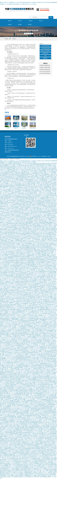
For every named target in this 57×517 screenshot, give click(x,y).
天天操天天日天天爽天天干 (5, 184)
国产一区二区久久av (36, 189)
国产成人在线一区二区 (10, 285)
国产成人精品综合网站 (10, 379)
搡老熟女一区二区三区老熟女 (42, 224)
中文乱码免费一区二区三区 (6, 216)
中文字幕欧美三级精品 (50, 289)
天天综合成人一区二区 (42, 314)
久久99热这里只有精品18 (33, 401)
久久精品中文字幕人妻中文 (50, 405)
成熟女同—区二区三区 (13, 293)
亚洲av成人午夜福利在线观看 (11, 439)
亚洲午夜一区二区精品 (12, 195)
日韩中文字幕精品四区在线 (13, 229)
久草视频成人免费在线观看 (20, 178)
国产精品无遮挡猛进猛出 (40, 201)
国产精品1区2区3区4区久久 (32, 293)
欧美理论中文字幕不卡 (45, 189)
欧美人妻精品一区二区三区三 (20, 235)
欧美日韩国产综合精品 (19, 206)
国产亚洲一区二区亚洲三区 (47, 225)
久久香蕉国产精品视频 (18, 253)
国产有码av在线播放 (30, 331)
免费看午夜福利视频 (30, 334)
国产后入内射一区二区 (40, 194)
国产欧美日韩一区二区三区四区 (12, 217)
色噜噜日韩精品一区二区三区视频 (21, 191)
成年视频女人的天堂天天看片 (33, 277)
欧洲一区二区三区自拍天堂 (8, 308)
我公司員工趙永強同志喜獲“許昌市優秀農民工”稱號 (45, 71)
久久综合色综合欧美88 (49, 283)
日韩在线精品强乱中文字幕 (21, 387)
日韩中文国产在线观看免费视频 (8, 178)
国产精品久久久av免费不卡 (26, 313)
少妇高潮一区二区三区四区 (15, 419)
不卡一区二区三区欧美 (29, 200)
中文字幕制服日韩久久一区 (44, 348)
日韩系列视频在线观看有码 (50, 229)
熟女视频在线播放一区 (35, 285)
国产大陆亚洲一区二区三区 (46, 281)
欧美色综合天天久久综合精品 (44, 217)
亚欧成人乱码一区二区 (33, 314)
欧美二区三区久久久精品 (35, 353)
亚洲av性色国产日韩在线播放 (46, 233)
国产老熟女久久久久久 (15, 272)
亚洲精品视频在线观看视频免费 (13, 256)
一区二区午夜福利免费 (35, 239)
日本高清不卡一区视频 (41, 390)
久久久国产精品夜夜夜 (19, 201)
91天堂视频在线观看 (49, 259)
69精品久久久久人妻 (32, 294)
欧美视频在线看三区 (40, 302)
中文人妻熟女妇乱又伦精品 (13, 219)
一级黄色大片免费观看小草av (40, 261)
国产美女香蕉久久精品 (14, 404)
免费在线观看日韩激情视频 (26, 360)
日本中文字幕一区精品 (44, 373)
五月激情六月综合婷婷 (30, 371)
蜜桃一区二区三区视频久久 (31, 224)
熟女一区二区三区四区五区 (39, 185)
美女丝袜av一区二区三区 (22, 336)
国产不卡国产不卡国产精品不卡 (20, 254)
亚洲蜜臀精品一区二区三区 (50, 376)
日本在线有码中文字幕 (27, 292)
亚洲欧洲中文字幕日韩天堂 (39, 315)
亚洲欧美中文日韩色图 (40, 181)
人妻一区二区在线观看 (17, 176)
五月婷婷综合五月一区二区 (20, 214)
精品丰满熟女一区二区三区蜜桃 (36, 184)
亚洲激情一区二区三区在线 (30, 380)
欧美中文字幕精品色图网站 (33, 266)
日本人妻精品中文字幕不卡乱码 (47, 216)
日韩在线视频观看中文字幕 (5, 272)
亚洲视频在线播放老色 (14, 433)
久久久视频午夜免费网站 (40, 178)
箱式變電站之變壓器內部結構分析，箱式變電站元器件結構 (45, 69)
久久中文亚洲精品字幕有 (16, 396)
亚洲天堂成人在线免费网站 (47, 256)
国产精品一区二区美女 (31, 387)
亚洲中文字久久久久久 (31, 417)
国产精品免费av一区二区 (36, 337)
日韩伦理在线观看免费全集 (17, 203)
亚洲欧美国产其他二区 (46, 357)
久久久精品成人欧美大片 (34, 333)
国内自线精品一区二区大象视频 (25, 180)
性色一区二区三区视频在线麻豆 (31, 310)
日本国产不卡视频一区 (30, 275)
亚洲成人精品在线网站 (45, 459)
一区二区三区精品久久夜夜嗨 (19, 388)
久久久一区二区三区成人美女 (49, 315)
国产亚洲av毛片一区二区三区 (46, 241)
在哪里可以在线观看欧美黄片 (13, 411)
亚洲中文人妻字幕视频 (23, 222)
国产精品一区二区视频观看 (16, 190)
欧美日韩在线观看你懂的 (18, 187)
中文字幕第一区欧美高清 (36, 360)
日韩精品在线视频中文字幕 (24, 234)
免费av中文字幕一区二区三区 (17, 286)
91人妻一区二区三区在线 (13, 423)
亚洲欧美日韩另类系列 (6, 372)
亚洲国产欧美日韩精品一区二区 (19, 163)
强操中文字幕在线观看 (13, 324)
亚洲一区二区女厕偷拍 (16, 369)
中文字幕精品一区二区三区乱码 (45, 287)
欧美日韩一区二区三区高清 (36, 432)
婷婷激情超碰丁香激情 (44, 197)
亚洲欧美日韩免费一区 (10, 202)
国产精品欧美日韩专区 (36, 241)
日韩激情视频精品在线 (26, 197)
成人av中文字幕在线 (29, 164)
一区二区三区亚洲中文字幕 (52, 314)
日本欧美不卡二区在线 (31, 229)
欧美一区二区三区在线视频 (51, 179)
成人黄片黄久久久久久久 (48, 303)
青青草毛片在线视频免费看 (29, 259)
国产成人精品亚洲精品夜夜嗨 (46, 364)
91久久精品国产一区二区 (41, 420)
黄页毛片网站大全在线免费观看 (27, 389)
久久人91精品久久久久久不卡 (36, 324)
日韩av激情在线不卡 (10, 367)
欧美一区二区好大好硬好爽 (18, 329)
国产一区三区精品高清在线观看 (15, 394)
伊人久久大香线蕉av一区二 (13, 165)
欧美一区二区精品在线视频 (16, 184)
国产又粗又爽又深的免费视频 (19, 376)
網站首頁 (9, 20)
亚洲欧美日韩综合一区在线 (38, 249)
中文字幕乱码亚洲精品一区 (34, 170)
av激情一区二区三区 (47, 443)
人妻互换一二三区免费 (9, 368)
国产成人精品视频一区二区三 (19, 164)
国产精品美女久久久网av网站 (32, 219)
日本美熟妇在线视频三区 (47, 200)
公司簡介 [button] (20, 20)
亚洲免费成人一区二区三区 (6, 357)
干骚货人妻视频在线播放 (18, 444)
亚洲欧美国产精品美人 (51, 304)
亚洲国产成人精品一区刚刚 (31, 250)
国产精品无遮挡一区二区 (18, 463)
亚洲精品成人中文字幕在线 (45, 277)
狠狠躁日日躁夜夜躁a (21, 173)
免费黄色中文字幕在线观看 (22, 287)
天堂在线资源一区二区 (13, 291)
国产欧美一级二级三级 (6, 225)
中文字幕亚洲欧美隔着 (41, 205)
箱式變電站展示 (45, 53)
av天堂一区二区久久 (14, 180)
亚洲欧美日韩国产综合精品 (10, 196)
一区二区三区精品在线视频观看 (37, 460)
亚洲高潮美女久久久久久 (43, 219)
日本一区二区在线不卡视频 (32, 175)
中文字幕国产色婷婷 (48, 249)
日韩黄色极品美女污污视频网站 (7, 376)
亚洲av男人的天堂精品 (32, 191)
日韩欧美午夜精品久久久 (48, 267)
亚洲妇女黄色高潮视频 (52, 271)
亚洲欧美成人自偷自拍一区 (5, 315)
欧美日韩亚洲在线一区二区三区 (7, 198)
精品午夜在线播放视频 (42, 384)
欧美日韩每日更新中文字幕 (30, 181)
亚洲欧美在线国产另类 (21, 464)
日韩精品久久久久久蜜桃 (28, 187)
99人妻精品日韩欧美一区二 (11, 194)
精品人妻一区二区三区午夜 (27, 362)
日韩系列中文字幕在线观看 (50, 228)
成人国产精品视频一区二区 (30, 251)
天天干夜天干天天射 (50, 416)
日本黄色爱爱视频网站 (49, 330)
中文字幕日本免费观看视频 (27, 400)
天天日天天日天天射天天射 (21, 296)
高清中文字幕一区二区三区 (37, 411)
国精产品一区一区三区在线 (38, 265)
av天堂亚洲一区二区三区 (22, 323)
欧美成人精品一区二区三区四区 (23, 409)
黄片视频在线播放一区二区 (25, 348)
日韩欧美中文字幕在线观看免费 (41, 325)
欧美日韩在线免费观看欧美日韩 (49, 410)
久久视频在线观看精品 (14, 319)
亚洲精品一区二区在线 (19, 171)
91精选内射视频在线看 (10, 403)
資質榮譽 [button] (20, 24)
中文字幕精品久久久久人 (33, 428)
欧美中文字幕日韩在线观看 (27, 225)
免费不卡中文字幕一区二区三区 (45, 421)
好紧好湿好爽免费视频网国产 (23, 467)
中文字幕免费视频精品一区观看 (47, 174)
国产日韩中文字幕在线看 (37, 430)
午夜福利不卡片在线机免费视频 (22, 347)
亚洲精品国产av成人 (18, 468)
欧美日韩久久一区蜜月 (42, 214)
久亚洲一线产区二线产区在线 (30, 212)
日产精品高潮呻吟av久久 (4, 419)
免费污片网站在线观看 (27, 223)
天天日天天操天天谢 (34, 271)
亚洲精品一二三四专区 (48, 180)
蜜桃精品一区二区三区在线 (34, 243)
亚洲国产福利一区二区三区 (45, 346)
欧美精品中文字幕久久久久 (20, 261)
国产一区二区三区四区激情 (40, 275)
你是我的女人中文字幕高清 (47, 334)
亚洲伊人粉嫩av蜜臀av (37, 208)
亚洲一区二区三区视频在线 (17, 305)
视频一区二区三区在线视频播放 (50, 171)
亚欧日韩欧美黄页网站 (36, 335)
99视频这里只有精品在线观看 (39, 289)
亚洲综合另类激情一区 (32, 205)
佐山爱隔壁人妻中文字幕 (12, 409)
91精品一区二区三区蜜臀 (18, 325)
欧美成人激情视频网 (26, 246)
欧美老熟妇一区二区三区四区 (10, 301)
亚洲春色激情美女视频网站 (15, 309)
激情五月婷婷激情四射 (32, 264)
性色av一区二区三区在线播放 (43, 196)
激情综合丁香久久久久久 (28, 171)
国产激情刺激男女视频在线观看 (43, 250)
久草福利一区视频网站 (42, 280)
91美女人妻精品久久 (38, 200)
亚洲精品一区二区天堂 (4, 299)
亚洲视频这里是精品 (41, 202)
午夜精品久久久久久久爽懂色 (7, 427)
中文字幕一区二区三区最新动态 (45, 369)
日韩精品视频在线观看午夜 (38, 164)
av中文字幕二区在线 (49, 275)
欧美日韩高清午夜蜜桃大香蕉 (41, 251)
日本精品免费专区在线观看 (23, 449)
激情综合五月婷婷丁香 (44, 305)
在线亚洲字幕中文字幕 (10, 235)
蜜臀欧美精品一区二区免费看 (7, 240)
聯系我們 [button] (30, 24)
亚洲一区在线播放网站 (6, 307)
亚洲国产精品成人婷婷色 (16, 192)
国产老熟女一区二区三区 (10, 264)
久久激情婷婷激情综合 (18, 240)
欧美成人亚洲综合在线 (18, 442)
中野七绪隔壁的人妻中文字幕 (7, 164)
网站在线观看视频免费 (51, 358)
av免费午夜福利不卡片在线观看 (48, 427)
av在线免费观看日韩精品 (33, 217)
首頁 (10, 38)
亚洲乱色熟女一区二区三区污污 (8, 259)
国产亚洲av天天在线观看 (22, 237)
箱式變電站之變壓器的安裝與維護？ (45, 65)
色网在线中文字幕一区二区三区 (36, 213)
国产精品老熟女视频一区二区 (10, 320)
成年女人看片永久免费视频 (25, 255)
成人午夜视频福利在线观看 (13, 318)
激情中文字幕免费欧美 (6, 262)
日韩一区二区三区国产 (5, 213)
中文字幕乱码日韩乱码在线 (45, 446)
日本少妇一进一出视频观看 (10, 339)
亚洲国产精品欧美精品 (9, 185)
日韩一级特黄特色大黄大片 (25, 436)
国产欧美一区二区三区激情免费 (13, 428)
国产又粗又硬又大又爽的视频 (30, 302)
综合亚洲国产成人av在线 (49, 198)
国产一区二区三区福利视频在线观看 (26, 385)
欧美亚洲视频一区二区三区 (33, 222)
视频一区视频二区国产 (27, 203)
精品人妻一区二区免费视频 (6, 169)
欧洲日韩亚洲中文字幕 (7, 244)
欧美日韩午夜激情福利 (45, 292)
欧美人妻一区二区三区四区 (28, 270)
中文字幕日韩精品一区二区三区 (30, 169)
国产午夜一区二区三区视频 (20, 341)
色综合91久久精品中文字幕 (35, 174)
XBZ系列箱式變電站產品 (45, 45)
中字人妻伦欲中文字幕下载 (20, 283)
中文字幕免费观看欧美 (34, 377)
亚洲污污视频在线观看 (5, 241)
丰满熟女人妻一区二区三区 (50, 308)
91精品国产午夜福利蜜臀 (20, 278)
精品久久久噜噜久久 (18, 270)
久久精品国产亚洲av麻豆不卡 (19, 475)
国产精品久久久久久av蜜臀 (44, 431)
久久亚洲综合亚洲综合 (45, 335)
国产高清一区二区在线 (43, 269)
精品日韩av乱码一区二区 (48, 383)
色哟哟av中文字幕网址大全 (22, 266)
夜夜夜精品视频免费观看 (44, 309)
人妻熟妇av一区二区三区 (16, 218)
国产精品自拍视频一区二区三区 (35, 281)
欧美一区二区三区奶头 (50, 390)
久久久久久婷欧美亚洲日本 (23, 170)
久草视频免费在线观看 (8, 232)
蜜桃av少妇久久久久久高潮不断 (48, 432)
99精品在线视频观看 (24, 294)
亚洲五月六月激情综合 (25, 369)
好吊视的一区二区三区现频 (10, 201)
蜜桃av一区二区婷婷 (12, 476)
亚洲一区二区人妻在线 (28, 286)
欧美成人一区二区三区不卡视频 (23, 195)
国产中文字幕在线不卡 (19, 208)
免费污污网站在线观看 (52, 347)
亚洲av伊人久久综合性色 (16, 448)
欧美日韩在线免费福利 (4, 173)
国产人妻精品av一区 (34, 244)
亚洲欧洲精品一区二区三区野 (19, 289)
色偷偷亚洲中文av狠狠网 (25, 238)
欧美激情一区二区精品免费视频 (32, 173)
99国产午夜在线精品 (43, 476)
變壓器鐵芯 (45, 58)
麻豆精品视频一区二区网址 (41, 321)
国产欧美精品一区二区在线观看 (45, 165)
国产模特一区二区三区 (34, 272)
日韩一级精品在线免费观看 (51, 433)
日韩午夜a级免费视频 (34, 462)
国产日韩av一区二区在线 (34, 309)
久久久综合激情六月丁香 (6, 265)
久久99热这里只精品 (49, 205)
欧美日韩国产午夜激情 (37, 211)
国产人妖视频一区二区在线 (49, 185)
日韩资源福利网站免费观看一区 (9, 275)
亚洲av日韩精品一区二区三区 (21, 476)
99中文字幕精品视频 (4, 195)
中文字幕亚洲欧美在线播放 (20, 310)
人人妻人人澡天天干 (19, 168)
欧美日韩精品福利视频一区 (11, 387)
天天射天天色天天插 (40, 336)
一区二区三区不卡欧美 (10, 278)
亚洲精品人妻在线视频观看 (17, 312)
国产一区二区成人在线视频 (39, 270)
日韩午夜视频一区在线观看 (11, 336)
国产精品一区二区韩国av (16, 315)
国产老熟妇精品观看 (49, 276)
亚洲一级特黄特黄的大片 (12, 382)
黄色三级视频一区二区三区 (29, 267)
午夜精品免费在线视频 (24, 281)
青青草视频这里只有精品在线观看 (22, 301)
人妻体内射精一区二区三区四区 (26, 335)
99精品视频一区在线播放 (10, 168)
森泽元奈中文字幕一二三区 (22, 288)
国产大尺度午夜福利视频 (30, 408)
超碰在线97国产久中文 (35, 197)
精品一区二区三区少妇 (18, 308)
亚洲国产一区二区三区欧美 (41, 358)
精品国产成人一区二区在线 (9, 468)
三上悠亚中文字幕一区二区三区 (39, 218)
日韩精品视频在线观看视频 (19, 427)
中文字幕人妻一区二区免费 (48, 350)
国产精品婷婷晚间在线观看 (33, 421)
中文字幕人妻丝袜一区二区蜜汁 (18, 169)
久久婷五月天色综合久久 (19, 251)
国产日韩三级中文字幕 (47, 367)
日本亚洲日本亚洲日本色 (11, 200)
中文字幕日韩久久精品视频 (38, 389)
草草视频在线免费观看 (15, 265)
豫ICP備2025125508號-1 (24, 156)
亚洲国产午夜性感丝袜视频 (8, 388)
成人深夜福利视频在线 (30, 261)
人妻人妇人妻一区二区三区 (49, 389)
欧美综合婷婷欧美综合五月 (15, 238)
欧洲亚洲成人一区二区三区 (11, 408)
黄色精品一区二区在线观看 (20, 202)
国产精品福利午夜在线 (45, 253)
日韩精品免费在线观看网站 (44, 222)
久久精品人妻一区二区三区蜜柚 (11, 277)
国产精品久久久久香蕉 (26, 447)
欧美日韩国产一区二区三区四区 (44, 210)
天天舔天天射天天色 (28, 189)
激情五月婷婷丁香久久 (10, 191)
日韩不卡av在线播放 (5, 281)
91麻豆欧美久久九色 (35, 232)
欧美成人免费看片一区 (27, 253)
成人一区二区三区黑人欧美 (49, 270)
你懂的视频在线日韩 (8, 448)
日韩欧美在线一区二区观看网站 (6, 163)
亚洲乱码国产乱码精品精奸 (25, 377)
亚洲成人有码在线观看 (35, 447)
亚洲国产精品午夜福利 (36, 366)
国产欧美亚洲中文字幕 (44, 328)
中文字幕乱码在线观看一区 (33, 287)
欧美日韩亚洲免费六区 (41, 433)
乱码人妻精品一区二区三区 (10, 296)
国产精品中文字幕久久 (34, 301)
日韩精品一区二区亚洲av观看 (32, 469)
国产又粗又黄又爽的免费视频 (41, 212)
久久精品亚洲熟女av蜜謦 (22, 194)
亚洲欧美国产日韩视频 (10, 214)
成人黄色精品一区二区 (44, 240)
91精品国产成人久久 (13, 186)
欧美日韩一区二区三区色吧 (36, 255)
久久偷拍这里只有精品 (9, 366)
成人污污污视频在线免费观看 (17, 393)
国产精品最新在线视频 (12, 384)
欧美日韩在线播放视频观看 (27, 415)
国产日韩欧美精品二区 (47, 340)
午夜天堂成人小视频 (38, 442)
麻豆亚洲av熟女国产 (48, 336)
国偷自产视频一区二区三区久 (42, 288)
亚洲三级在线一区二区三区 (44, 436)
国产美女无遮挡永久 (23, 219)
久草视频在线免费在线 (17, 228)
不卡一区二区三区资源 (50, 320)
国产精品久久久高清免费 (49, 178)
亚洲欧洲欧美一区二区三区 (34, 346)
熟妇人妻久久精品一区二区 (41, 473)
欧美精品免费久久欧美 (27, 412)
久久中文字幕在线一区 (25, 280)
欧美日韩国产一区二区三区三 (22, 382)
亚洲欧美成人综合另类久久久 (42, 395)
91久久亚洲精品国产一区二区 (9, 451)
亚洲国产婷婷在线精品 (35, 328)
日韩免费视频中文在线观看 (29, 201)
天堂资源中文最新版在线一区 (29, 325)
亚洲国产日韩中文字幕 (44, 409)
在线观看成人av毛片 (32, 179)
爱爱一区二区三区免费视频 (26, 221)
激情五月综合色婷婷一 (17, 443)
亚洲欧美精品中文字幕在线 (16, 225)
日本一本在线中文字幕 (36, 292)
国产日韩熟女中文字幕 (36, 221)
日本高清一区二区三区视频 (20, 351)
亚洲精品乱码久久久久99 (47, 415)
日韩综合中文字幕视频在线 (41, 163)
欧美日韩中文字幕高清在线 (5, 180)
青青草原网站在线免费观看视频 (27, 352)
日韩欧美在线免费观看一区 (36, 190)
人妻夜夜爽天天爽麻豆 (47, 187)
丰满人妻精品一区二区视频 (29, 451)
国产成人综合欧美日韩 (27, 241)
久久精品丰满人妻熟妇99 (28, 383)
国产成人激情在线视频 (44, 449)
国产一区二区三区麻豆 (50, 420)
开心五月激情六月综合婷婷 (34, 245)
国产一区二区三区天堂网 (8, 412)
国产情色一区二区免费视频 (30, 355)
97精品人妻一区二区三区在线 (23, 186)
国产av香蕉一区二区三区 (36, 273)
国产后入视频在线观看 (26, 307)
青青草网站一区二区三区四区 (40, 345)
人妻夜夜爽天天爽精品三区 (27, 228)
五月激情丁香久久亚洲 (31, 454)
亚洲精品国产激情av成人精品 (21, 330)
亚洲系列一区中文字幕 (25, 244)
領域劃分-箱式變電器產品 (45, 50)
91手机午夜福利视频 (18, 285)
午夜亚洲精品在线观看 (34, 342)
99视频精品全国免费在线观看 (9, 454)
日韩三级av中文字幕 (13, 173)
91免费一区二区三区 (28, 282)
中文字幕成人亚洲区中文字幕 (42, 227)
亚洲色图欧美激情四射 (25, 213)
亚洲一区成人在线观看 (38, 350)
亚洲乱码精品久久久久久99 (19, 211)
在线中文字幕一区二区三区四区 (37, 180)
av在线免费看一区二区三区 (28, 405)
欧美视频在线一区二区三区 (30, 276)
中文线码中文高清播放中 (44, 291)
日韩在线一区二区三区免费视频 (13, 239)
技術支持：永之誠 (46, 156)
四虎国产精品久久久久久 (27, 364)
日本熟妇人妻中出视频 (25, 184)
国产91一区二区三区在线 (23, 314)
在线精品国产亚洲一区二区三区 (30, 420)
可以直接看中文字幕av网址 (42, 464)
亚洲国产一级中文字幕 (7, 340)
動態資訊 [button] (30, 20)
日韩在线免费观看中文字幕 (34, 269)
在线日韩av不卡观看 (46, 467)
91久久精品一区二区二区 (32, 439)
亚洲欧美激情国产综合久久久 (20, 378)
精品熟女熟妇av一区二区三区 (23, 346)
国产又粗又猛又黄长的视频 (30, 163)
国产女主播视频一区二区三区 (31, 202)
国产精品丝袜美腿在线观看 (11, 416)
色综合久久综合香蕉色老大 (12, 287)
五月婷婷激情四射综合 (46, 457)
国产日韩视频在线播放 (11, 420)
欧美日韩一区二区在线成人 (9, 283)
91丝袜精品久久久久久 (23, 319)
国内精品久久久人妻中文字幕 (51, 425)
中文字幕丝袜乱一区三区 (42, 310)
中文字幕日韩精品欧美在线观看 (18, 380)
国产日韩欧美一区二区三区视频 (11, 361)
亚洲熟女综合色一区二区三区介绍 (29, 358)
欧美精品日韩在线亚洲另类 (9, 171)
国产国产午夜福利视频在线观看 (47, 366)
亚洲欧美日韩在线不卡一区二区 (6, 203)
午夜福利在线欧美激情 (36, 286)
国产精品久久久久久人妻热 (21, 166)
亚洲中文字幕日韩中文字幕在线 (21, 264)
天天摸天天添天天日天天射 (25, 342)
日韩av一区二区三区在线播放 (7, 211)
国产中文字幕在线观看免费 (22, 321)
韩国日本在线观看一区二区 (8, 463)
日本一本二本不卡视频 (5, 221)
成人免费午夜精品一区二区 (50, 235)
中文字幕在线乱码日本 (36, 223)
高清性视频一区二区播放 (14, 421)
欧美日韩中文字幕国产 (49, 455)
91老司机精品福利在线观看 (9, 371)
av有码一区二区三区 (8, 280)
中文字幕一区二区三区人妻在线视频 (46, 232)
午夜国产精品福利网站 (26, 190)
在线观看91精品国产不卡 (28, 438)
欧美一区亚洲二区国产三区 (11, 175)
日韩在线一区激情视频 (41, 169)
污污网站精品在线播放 (51, 206)
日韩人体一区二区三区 (20, 181)
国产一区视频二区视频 (36, 329)
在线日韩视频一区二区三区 (46, 221)
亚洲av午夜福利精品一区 (35, 176)
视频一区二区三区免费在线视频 (26, 265)
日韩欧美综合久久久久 (49, 201)
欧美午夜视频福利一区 (43, 170)
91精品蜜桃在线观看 (18, 358)
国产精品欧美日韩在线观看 (22, 277)
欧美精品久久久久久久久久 (48, 468)
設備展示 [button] (9, 24)
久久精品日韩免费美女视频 (35, 409)
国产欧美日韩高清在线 (47, 355)
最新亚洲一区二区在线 (27, 240)
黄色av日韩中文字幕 (38, 331)
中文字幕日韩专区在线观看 (13, 269)
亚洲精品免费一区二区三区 (19, 368)
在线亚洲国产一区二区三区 (18, 410)
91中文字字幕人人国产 (49, 385)
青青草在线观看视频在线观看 (46, 246)
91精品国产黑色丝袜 (47, 411)
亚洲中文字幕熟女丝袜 (23, 205)
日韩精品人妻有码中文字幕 (5, 435)
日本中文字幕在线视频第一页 (14, 207)
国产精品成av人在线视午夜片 (19, 198)
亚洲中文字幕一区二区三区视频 (21, 403)
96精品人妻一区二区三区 (34, 165)
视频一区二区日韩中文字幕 (47, 203)
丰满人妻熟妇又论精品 (47, 184)
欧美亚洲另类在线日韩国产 (24, 165)
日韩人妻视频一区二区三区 (17, 340)
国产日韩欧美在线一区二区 (21, 437)
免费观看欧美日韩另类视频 (30, 248)
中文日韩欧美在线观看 (24, 401)
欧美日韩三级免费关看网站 (44, 377)
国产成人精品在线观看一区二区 (26, 411)
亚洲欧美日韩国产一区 (50, 408)
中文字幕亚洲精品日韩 (40, 376)
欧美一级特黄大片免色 (51, 321)
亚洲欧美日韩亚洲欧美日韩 (21, 344)
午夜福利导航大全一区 (40, 341)
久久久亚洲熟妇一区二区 (7, 312)
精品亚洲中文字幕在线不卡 (46, 262)
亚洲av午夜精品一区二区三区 (7, 228)
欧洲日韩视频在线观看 (29, 198)
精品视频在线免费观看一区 (24, 333)
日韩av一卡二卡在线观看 (47, 471)
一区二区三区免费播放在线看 (22, 384)
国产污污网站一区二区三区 (47, 208)
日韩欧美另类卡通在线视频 (15, 273)
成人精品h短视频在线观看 (27, 430)
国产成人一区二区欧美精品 (14, 303)
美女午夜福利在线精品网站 (41, 387)
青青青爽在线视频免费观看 (39, 259)
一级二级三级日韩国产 (26, 232)
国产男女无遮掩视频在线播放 (49, 380)
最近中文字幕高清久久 (10, 261)
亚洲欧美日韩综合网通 (35, 307)
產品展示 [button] (41, 20)
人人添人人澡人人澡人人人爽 (20, 371)
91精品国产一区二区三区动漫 (30, 227)
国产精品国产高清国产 (35, 233)
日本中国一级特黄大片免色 (30, 298)
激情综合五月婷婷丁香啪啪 (9, 298)
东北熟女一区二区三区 (10, 356)
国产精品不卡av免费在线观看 (42, 237)
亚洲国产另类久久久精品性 (41, 318)
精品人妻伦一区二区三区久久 (23, 361)
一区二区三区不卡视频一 (31, 399)
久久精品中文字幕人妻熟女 (27, 372)
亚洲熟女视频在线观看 (22, 210)
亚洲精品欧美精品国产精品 (21, 175)
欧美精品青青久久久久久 (8, 212)
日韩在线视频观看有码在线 (19, 345)
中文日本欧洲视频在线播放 (9, 398)
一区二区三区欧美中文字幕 (41, 248)
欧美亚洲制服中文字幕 (50, 345)
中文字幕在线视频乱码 (15, 262)
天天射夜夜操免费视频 (36, 216)
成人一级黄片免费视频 (52, 298)
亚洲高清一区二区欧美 (38, 278)
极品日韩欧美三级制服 (13, 271)
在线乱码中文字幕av (31, 166)
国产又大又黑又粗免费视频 (14, 281)
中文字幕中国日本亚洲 (35, 299)
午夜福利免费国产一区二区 (22, 439)
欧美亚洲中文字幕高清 (33, 186)
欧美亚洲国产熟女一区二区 (14, 385)
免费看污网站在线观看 (25, 174)
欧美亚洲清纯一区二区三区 (28, 350)
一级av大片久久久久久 (6, 192)
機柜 (45, 55)
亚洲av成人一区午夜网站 (30, 178)
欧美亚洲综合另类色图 (18, 223)
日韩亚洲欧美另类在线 (40, 235)
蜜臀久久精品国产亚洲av (7, 355)
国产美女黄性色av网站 (44, 245)
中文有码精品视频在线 (31, 323)
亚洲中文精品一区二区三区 (30, 376)
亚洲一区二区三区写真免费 (47, 192)
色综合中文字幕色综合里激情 (47, 238)
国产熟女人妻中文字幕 (37, 260)
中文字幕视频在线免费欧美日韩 (32, 379)
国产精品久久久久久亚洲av (40, 425)
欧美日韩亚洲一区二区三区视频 (16, 241)
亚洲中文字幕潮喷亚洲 (38, 367)
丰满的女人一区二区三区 (39, 267)
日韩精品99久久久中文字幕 (9, 310)
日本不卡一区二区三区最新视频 (13, 462)
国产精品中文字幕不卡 (33, 361)
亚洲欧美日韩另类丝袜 (19, 260)
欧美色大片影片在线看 (47, 278)
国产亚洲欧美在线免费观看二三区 (26, 256)
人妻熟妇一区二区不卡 (20, 408)
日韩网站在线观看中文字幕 (20, 276)
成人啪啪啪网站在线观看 (22, 390)
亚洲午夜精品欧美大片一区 (25, 272)
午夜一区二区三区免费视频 (41, 454)
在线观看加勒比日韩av (29, 289)
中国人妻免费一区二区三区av (33, 363)
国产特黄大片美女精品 (39, 166)
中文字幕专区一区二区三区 (42, 191)
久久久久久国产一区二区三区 (41, 298)
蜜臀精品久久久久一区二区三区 (31, 214)
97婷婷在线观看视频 (25, 245)
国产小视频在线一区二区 (50, 218)
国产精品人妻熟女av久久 (48, 164)
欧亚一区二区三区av (29, 278)
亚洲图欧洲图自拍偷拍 (43, 271)
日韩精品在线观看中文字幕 (15, 174)
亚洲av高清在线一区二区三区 (37, 468)
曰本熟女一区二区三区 (16, 245)
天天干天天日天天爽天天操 (6, 245)
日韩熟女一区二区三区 (48, 166)
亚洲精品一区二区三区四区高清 (12, 210)
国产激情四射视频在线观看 (19, 185)
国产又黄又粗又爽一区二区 (31, 464)
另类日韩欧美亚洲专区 (8, 176)
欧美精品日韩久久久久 (17, 362)
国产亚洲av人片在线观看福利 (43, 186)
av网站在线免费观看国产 (22, 417)
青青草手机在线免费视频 (7, 352)
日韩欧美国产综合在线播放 (8, 289)
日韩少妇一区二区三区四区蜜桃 (30, 168)
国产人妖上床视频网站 (16, 216)
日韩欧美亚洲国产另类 (5, 174)
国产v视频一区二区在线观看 (8, 253)
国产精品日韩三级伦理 (44, 285)
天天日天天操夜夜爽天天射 (35, 234)
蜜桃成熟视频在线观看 (11, 166)
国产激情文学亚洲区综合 (26, 443)
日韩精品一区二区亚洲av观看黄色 (19, 326)
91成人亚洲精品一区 (9, 189)
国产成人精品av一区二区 (44, 272)
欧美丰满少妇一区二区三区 (26, 216)
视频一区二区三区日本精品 (11, 224)
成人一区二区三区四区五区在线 (46, 207)
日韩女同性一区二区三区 (33, 347)
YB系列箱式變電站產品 (45, 48)
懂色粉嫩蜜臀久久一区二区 (39, 283)
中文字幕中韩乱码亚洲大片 (43, 175)
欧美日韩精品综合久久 (31, 194)
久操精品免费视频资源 (51, 404)
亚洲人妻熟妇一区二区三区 (6, 294)
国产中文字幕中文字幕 (16, 360)
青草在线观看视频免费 (18, 412)
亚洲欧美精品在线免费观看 (26, 273)
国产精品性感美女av (36, 207)
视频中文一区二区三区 (30, 339)
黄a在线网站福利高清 (47, 412)
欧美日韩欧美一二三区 (13, 299)
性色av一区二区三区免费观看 (12, 179)
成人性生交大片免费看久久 (39, 171)
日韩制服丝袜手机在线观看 (8, 254)
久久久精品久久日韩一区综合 (15, 457)
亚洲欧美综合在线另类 (10, 383)
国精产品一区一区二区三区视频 (49, 368)
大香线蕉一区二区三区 (28, 208)
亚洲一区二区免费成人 (16, 244)
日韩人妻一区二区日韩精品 (41, 168)
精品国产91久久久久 (34, 404)
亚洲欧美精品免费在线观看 (11, 227)
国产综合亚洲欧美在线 (7, 292)
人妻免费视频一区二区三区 (21, 416)
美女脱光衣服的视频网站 (37, 203)
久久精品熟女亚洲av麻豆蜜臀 (50, 194)
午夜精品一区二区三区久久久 (25, 239)
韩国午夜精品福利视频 (37, 427)
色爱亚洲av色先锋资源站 (18, 374)
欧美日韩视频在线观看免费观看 (25, 233)
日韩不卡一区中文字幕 (29, 367)
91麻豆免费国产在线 (16, 255)
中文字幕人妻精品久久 (52, 452)
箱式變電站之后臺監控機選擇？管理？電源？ (45, 67)
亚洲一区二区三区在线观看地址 (46, 419)
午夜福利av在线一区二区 (23, 269)
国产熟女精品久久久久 (46, 230)
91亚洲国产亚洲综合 (17, 447)
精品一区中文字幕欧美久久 (25, 353)
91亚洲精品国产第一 (14, 170)
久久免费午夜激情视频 (20, 320)
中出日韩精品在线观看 (39, 296)
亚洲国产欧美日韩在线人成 (10, 282)
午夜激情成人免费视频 (31, 336)
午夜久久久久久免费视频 (39, 198)
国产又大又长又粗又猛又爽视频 (46, 195)
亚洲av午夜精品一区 (42, 293)
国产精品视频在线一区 (41, 422)
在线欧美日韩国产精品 (10, 341)
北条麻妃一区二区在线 (22, 229)
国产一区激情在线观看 (37, 256)
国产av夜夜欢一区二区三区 (19, 302)
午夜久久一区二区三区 (4, 207)
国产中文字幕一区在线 (15, 353)
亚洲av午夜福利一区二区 (7, 255)
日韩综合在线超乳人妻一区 (20, 275)
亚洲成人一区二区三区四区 (8, 187)
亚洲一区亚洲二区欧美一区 (43, 173)
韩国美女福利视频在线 (46, 211)
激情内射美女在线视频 (26, 176)
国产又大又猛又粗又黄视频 (37, 396)
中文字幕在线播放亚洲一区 (50, 403)
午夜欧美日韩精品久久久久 (17, 425)
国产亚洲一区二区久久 (50, 422)
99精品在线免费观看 (7, 197)
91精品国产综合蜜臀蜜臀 (16, 357)
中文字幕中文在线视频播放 (31, 378)
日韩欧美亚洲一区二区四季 (28, 340)
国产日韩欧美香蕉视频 (8, 362)
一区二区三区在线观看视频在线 (42, 399)
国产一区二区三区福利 (32, 395)
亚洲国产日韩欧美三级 (19, 282)
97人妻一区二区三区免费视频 (41, 206)
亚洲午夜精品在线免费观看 (40, 408)
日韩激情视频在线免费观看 (33, 426)
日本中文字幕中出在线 (46, 441)
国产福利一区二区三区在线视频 (45, 401)
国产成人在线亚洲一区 (5, 238)
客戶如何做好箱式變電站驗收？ (45, 73)
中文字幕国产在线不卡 (32, 390)
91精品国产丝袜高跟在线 (50, 169)
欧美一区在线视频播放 (41, 179)
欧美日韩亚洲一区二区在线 (50, 341)
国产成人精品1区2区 (35, 436)
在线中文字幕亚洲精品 (40, 229)
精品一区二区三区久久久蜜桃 (34, 449)
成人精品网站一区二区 (36, 435)
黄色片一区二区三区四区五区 (37, 412)
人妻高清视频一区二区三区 (19, 189)
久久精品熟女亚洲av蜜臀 (13, 390)
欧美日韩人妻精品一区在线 (43, 244)
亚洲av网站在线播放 (10, 276)
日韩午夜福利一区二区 (36, 313)
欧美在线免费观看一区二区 (37, 410)
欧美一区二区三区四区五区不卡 (12, 205)
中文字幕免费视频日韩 (31, 318)
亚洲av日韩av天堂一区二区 (35, 419)
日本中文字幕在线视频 (21, 224)
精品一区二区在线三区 (12, 323)
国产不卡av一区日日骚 (43, 379)
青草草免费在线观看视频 (10, 260)
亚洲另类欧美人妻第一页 (7, 326)
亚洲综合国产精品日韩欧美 (13, 233)
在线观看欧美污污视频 (8, 438)
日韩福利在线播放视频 (28, 427)
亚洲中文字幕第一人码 (50, 323)
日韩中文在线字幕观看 (44, 353)
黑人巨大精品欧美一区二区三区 (30, 206)
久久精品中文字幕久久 (10, 208)
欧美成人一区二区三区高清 (41, 294)
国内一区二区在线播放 (20, 227)
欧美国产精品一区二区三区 (6, 249)
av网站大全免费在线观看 (11, 181)
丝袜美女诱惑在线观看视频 (14, 401)
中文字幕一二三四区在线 (31, 433)
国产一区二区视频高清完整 (14, 335)
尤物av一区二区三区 (36, 240)
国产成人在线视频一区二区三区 (35, 382)
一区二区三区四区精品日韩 (16, 197)
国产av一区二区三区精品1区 (15, 221)
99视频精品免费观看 (43, 363)
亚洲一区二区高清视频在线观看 (45, 301)
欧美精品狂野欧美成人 (23, 230)
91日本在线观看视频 (52, 417)
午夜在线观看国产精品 (20, 200)
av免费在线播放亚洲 (49, 398)
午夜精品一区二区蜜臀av (37, 471)
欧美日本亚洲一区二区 (14, 230)
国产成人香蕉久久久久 (28, 185)
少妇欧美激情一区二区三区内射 (27, 315)
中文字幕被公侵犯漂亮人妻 (23, 217)
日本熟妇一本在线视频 (45, 176)
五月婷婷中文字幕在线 (21, 331)
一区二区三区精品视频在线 (48, 213)
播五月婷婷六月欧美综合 (25, 452)
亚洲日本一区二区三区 (16, 280)
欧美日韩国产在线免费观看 (46, 223)
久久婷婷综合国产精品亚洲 (28, 249)
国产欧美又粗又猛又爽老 (50, 352)
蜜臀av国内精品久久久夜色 (44, 342)
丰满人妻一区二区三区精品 (16, 307)
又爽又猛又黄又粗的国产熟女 (26, 207)
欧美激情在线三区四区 (17, 460)
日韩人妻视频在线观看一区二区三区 (35, 230)
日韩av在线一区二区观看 (15, 426)
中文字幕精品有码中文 (32, 237)
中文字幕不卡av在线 (45, 273)
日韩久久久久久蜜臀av (10, 206)
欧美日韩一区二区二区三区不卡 (25, 337)
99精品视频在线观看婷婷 (37, 225)
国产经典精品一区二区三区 (44, 428)
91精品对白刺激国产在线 (5, 426)
